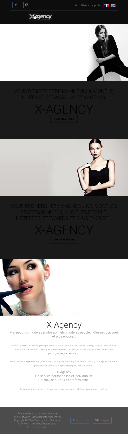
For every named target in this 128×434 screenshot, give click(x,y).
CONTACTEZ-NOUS (64, 240)
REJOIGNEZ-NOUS (64, 119)
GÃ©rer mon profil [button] (87, 5)
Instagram (104, 420)
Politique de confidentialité (37, 427)
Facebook (81, 420)
